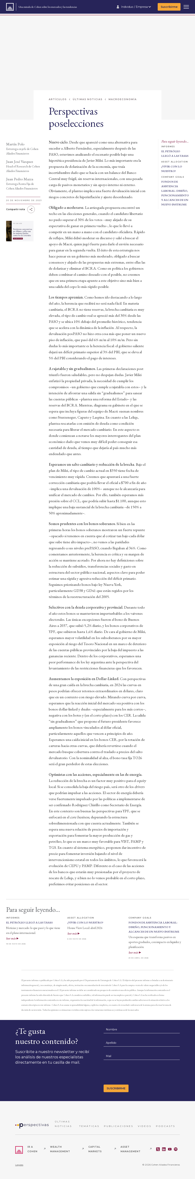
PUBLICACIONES (118, 1126)
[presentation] (132, 1073)
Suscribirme (169, 7)
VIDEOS (144, 1126)
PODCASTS (165, 1126)
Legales (19, 1164)
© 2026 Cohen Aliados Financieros (161, 1164)
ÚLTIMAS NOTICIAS (63, 1124)
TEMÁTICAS (89, 1126)
